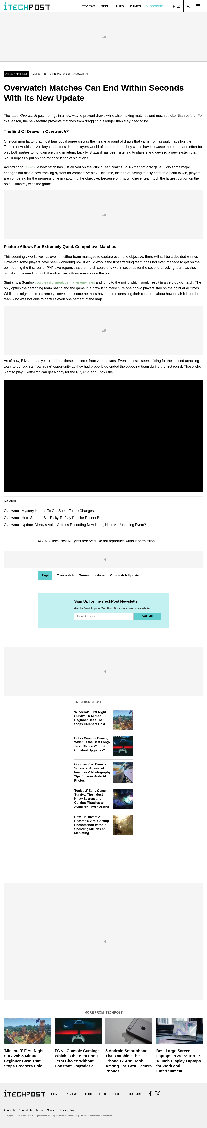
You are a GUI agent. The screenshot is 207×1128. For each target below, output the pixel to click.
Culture (135, 1094)
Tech (105, 6)
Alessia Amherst (16, 74)
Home (55, 1094)
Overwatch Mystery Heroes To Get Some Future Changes (49, 511)
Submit (148, 616)
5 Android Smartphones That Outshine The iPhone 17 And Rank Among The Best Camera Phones (128, 1061)
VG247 (29, 167)
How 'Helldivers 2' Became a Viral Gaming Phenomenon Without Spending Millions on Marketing (91, 825)
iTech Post (58, 541)
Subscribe (154, 6)
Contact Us (25, 1110)
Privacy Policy (68, 1110)
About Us (9, 1110)
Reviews (88, 6)
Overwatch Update (124, 575)
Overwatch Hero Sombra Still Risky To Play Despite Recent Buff (53, 518)
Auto (120, 6)
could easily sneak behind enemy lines (65, 282)
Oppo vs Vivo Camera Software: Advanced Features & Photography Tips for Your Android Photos (92, 772)
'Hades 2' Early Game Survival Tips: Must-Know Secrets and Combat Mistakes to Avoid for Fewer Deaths (91, 798)
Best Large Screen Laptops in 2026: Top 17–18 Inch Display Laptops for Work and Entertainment (179, 1061)
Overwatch (65, 575)
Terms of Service (46, 1110)
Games (135, 6)
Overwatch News (92, 575)
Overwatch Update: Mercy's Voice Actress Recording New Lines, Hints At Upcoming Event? (75, 525)
